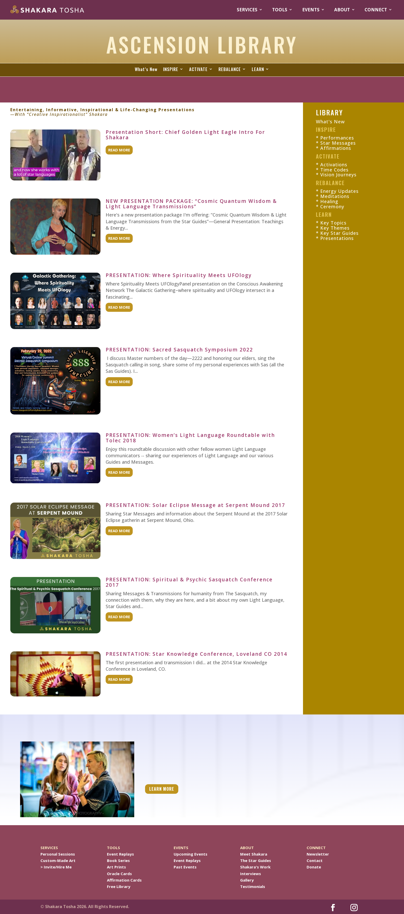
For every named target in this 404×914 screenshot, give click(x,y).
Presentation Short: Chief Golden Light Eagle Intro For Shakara (185, 135)
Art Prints (116, 866)
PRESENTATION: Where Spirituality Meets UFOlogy (179, 275)
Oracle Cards (119, 873)
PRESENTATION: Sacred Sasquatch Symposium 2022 (179, 349)
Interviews (250, 873)
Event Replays (120, 854)
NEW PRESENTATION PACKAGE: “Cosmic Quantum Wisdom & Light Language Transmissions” (191, 204)
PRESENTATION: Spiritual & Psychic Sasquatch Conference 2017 (189, 582)
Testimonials (252, 886)
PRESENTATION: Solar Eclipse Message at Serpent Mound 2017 (195, 505)
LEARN (258, 69)
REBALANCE (229, 69)
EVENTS (310, 10)
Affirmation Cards (124, 880)
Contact (315, 860)
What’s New (146, 69)
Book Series (118, 860)
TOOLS (279, 10)
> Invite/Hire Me (56, 866)
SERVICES (247, 10)
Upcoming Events (190, 854)
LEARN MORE (161, 789)
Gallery (247, 880)
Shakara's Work (255, 866)
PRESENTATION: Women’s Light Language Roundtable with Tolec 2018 (190, 438)
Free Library (118, 886)
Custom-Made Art (57, 860)
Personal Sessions (57, 854)
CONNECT (376, 10)
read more (119, 149)
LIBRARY (329, 112)
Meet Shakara (253, 854)
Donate (314, 866)
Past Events (185, 866)
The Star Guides (255, 860)
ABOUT (342, 10)
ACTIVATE (198, 69)
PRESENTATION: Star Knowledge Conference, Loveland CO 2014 (196, 654)
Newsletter (318, 854)
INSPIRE (170, 69)
